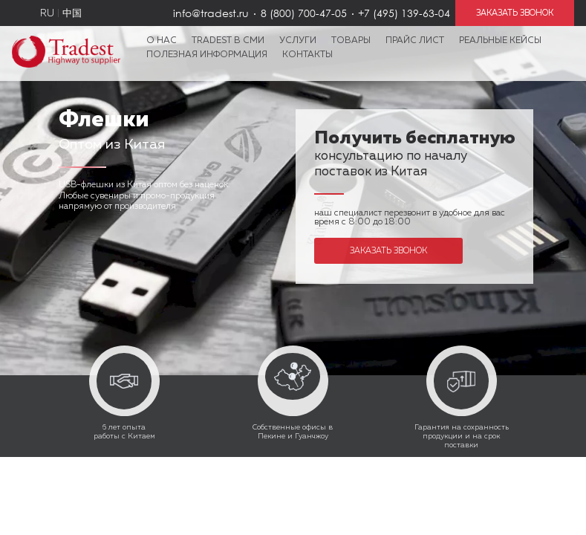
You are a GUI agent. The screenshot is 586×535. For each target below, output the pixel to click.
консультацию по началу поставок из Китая (414, 156)
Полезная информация (206, 55)
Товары (351, 40)
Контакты (307, 55)
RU (47, 14)
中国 (72, 14)
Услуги (297, 40)
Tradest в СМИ (228, 40)
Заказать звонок (388, 251)
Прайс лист (414, 40)
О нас (161, 40)
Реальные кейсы (500, 40)
